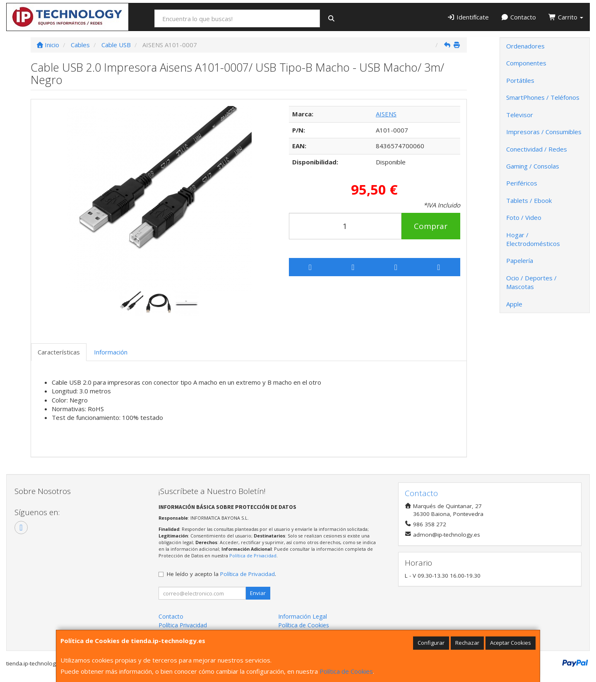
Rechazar (467, 642)
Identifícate (468, 17)
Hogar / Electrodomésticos (533, 239)
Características (59, 352)
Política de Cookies (346, 671)
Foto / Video (523, 217)
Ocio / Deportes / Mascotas (531, 282)
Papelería (519, 260)
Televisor (519, 115)
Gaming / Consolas (532, 166)
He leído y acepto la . (221, 574)
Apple (514, 304)
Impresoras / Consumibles (544, 132)
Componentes (526, 63)
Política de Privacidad (252, 555)
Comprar (430, 226)
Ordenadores (525, 46)
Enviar (258, 593)
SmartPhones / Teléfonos (542, 97)
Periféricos (521, 183)
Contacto (518, 17)
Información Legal (302, 616)
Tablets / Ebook (529, 200)
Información (110, 352)
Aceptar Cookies (510, 642)
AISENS (386, 114)
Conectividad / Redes (536, 149)
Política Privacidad (183, 625)
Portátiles (520, 80)
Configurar (431, 642)
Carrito (565, 17)
